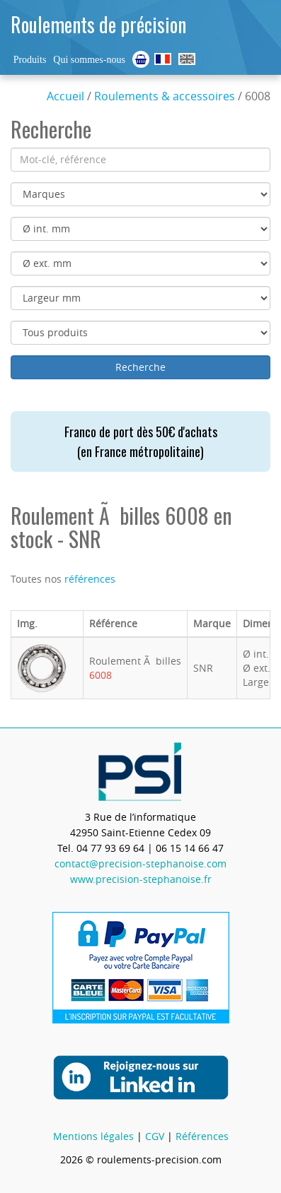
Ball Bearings (186, 59)
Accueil (65, 96)
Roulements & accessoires (164, 96)
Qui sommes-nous (89, 59)
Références (202, 1136)
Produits (30, 59)
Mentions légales (93, 1136)
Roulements (162, 59)
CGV (154, 1136)
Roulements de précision (98, 24)
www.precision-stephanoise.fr (141, 879)
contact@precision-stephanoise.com (140, 863)
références (89, 579)
